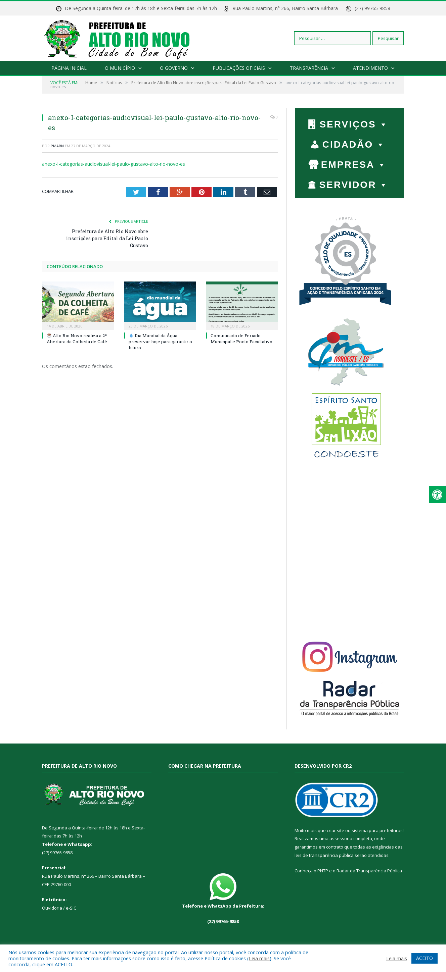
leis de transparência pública (324, 855)
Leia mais (259, 958)
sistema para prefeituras (377, 830)
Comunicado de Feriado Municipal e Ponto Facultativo (241, 338)
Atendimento (370, 68)
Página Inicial (69, 68)
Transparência (309, 68)
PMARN (57, 145)
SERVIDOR (354, 185)
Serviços (353, 124)
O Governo (174, 68)
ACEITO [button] (424, 958)
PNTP (322, 871)
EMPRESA (354, 164)
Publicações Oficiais (239, 68)
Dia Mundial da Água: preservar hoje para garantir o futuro (160, 341)
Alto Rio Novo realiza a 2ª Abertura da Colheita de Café (77, 338)
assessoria (340, 838)
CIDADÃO (354, 144)
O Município (120, 68)
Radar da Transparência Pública (369, 871)
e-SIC (70, 908)
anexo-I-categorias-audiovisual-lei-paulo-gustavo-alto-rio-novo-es (113, 164)
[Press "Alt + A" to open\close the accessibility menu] (437, 494)
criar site (335, 830)
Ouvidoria (52, 908)
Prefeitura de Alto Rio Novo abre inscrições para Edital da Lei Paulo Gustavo (107, 238)
